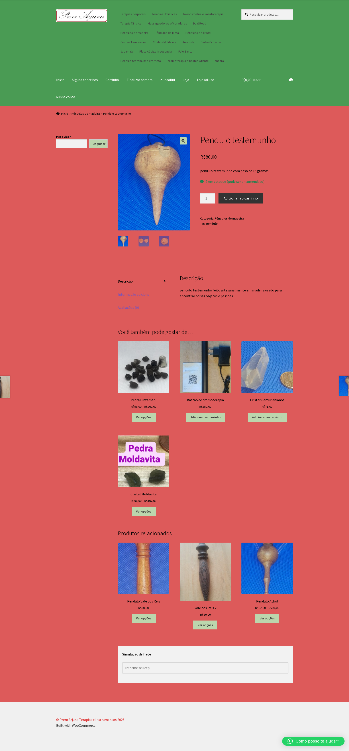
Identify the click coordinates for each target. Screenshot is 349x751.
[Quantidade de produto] (207, 198)
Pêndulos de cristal (198, 33)
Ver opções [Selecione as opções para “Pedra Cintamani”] (143, 417)
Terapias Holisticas (164, 14)
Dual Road (199, 23)
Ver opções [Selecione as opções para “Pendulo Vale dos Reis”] (143, 618)
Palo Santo (185, 51)
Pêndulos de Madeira (134, 33)
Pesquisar (63, 137)
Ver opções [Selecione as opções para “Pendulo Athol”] (267, 618)
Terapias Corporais (133, 14)
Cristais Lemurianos (133, 42)
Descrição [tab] (125, 281)
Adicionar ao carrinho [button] (205, 417)
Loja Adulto (205, 79)
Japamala (126, 51)
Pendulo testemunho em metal (140, 61)
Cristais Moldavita (164, 42)
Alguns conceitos (85, 79)
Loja (186, 79)
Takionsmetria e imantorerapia (203, 14)
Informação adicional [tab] (134, 294)
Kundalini (167, 79)
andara (219, 61)
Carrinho (112, 79)
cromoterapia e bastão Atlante (188, 61)
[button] (183, 141)
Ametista (188, 42)
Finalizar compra (140, 79)
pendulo (212, 224)
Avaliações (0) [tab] (128, 307)
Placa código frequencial (155, 51)
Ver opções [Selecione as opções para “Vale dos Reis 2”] (205, 625)
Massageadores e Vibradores (167, 23)
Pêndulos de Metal (167, 33)
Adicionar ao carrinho (241, 198)
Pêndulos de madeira (85, 114)
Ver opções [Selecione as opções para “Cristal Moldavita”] (143, 511)
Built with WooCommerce (76, 725)
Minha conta (65, 97)
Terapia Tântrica (130, 23)
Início (60, 79)
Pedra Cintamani (211, 42)
